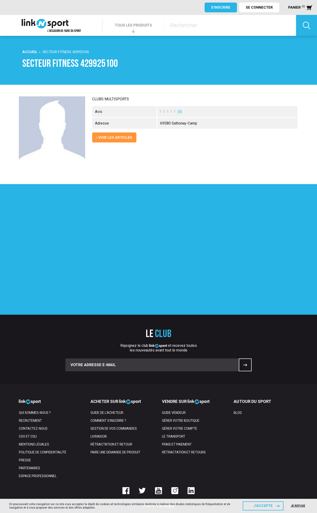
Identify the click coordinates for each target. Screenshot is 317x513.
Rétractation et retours (184, 452)
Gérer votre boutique (180, 420)
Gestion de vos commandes (114, 428)
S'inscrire (220, 7)
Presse (25, 460)
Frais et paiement (177, 444)
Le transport (173, 436)
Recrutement (30, 420)
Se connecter (259, 7)
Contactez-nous (33, 428)
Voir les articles (114, 137)
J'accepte (263, 506)
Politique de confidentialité (42, 452)
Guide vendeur (174, 413)
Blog (238, 413)
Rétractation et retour (111, 444)
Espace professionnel (38, 476)
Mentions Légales (34, 444)
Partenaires (29, 468)
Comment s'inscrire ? (108, 420)
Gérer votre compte (179, 428)
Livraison (99, 436)
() (180, 111)
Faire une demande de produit (115, 452)
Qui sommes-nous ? (35, 413)
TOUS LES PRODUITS (133, 25)
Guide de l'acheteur (107, 413)
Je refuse (298, 505)
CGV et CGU (28, 436)
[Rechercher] (230, 25)
